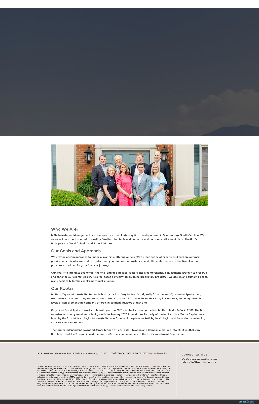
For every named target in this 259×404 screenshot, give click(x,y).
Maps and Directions (158, 353)
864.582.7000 (124, 353)
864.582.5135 (141, 353)
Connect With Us (194, 354)
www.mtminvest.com (58, 366)
